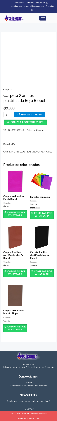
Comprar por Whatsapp (26, 122)
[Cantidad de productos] (7, 114)
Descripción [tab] (9, 144)
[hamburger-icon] (42, 18)
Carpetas (8, 89)
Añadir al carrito (29, 114)
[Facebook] (26, 10)
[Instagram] (31, 10)
